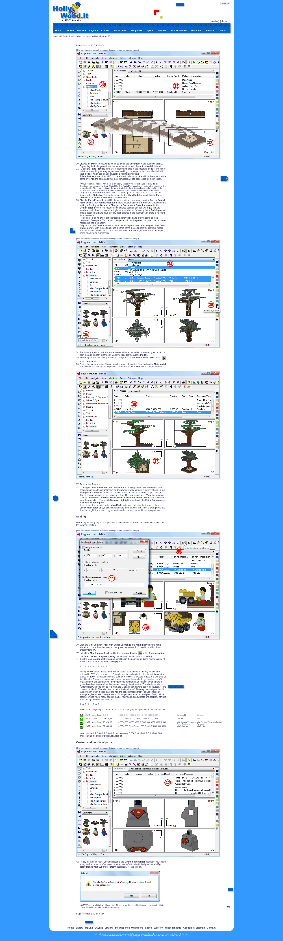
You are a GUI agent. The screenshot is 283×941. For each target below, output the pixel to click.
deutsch (225, 21)
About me (196, 30)
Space (150, 30)
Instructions (120, 30)
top (228, 908)
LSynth (93, 30)
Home (58, 30)
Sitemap (209, 30)
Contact (223, 30)
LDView (105, 30)
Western (162, 30)
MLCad (80, 30)
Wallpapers (136, 30)
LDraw (69, 30)
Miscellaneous (178, 30)
